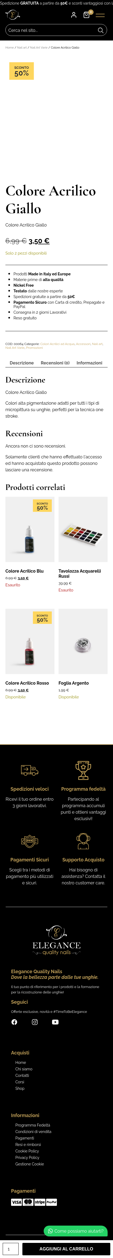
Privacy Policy (27, 1157)
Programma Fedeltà (32, 1125)
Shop (20, 1088)
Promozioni (34, 348)
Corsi (19, 1082)
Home (9, 47)
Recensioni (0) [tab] (55, 363)
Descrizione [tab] (22, 363)
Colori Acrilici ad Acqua (57, 344)
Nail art (22, 47)
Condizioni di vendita (33, 1132)
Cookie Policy (27, 1151)
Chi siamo (23, 1069)
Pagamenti (24, 1138)
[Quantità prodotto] (11, 1249)
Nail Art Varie (39, 47)
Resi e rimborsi (28, 1144)
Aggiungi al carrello (66, 1249)
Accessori (83, 344)
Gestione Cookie (29, 1164)
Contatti (22, 1075)
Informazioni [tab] (89, 363)
